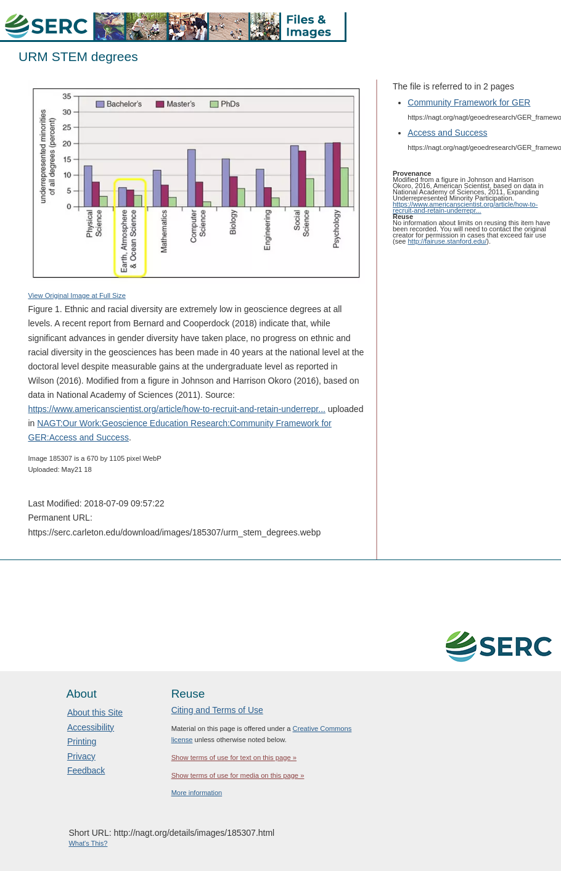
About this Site (95, 712)
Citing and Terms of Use (217, 710)
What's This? (87, 843)
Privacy (81, 756)
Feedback (86, 770)
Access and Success (447, 133)
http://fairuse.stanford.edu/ (446, 241)
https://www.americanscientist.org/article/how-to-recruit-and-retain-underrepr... (177, 409)
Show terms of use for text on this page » (234, 757)
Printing (81, 741)
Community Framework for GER (468, 102)
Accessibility (90, 727)
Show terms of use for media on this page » (238, 775)
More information (197, 792)
